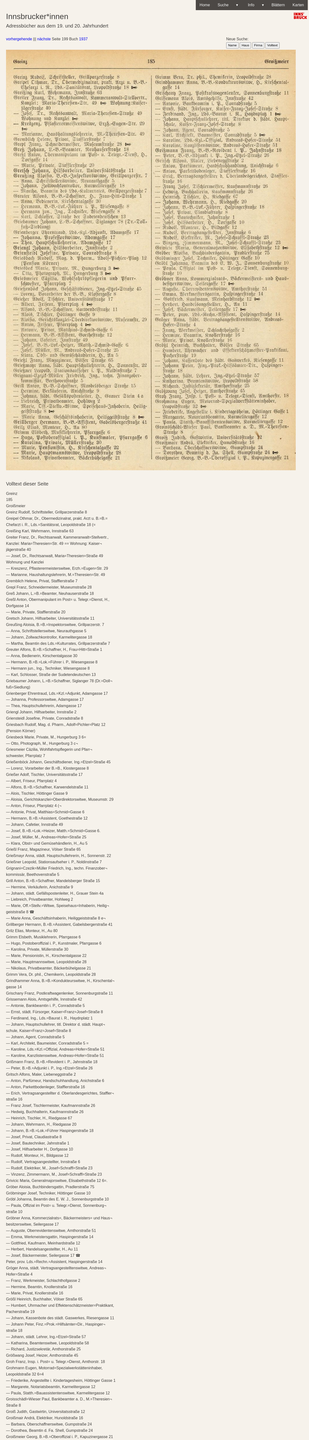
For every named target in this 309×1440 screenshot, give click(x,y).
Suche (228, 5)
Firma (258, 45)
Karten (298, 5)
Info (255, 5)
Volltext (272, 45)
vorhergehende (19, 39)
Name (232, 45)
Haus (245, 45)
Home (205, 5)
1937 (83, 39)
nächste (44, 39)
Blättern (278, 5)
